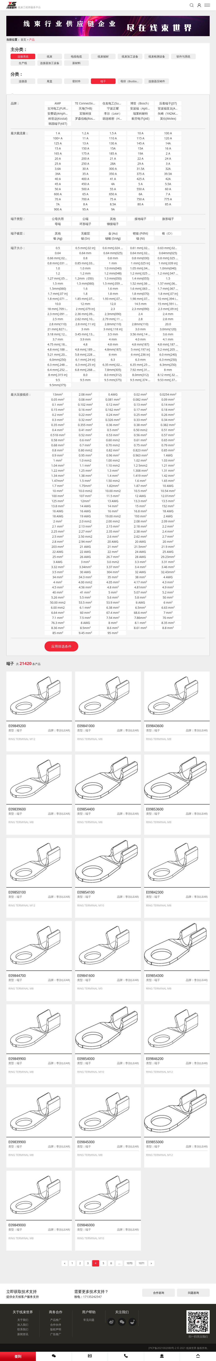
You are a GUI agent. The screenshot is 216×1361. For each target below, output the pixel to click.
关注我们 (122, 1312)
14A (168, 143)
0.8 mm (113, 258)
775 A (168, 199)
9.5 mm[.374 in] (141, 380)
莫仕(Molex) (168, 119)
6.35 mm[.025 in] (114, 365)
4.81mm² (140, 587)
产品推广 (55, 1320)
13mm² (58, 394)
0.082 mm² (140, 399)
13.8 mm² (57, 506)
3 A (168, 164)
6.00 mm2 (58, 608)
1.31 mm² (168, 471)
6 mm (113, 354)
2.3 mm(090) (140, 309)
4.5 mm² (57, 587)
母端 (58, 224)
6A (140, 194)
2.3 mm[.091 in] (58, 314)
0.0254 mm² (168, 394)
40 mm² (58, 592)
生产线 (23, 63)
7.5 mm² (85, 618)
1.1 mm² (85, 465)
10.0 (58, 304)
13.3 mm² (140, 501)
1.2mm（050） (85, 278)
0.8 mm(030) (140, 258)
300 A (113, 169)
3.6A (58, 169)
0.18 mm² (168, 410)
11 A (85, 138)
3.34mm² (85, 567)
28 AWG (140, 557)
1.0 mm (85, 268)
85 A (168, 204)
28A (113, 164)
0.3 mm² (57, 420)
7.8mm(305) (113, 370)
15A (113, 148)
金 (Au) (112, 233)
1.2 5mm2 (140, 465)
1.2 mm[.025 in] (141, 273)
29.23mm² (168, 557)
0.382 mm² (168, 425)
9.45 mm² (85, 633)
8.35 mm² (168, 623)
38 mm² (140, 577)
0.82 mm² (112, 450)
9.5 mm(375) (113, 380)
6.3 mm (140, 360)
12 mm (85, 304)
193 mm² (140, 516)
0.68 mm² (57, 445)
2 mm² (57, 521)
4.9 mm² (168, 587)
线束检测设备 (156, 56)
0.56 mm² (140, 435)
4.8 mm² (113, 587)
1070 (129, 1263)
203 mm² (58, 547)
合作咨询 (158, 1293)
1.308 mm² (140, 471)
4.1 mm (168, 339)
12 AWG (140, 496)
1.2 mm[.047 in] (168, 273)
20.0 (168, 324)
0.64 (58, 253)
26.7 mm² (112, 557)
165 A (58, 153)
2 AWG (168, 516)
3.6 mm (168, 334)
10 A (141, 133)
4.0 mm (140, 339)
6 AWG (140, 602)
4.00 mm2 (85, 582)
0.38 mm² (140, 425)
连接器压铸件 (156, 81)
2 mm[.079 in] (85, 309)
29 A (141, 164)
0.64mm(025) (168, 253)
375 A (140, 174)
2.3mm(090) (113, 314)
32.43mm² (168, 572)
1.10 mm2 (113, 465)
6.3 (113, 360)
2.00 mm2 (113, 521)
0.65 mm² (168, 440)
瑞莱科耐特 (140, 113)
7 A (168, 194)
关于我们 (22, 1320)
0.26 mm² (168, 415)
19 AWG (85, 516)
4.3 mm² (168, 582)
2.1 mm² (57, 526)
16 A (168, 148)
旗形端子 (168, 219)
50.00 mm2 (57, 602)
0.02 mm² (140, 394)
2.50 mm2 (85, 537)
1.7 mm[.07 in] (58, 294)
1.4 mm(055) (140, 278)
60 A (168, 189)
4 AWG (168, 577)
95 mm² (113, 633)
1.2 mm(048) (113, 273)
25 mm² (58, 557)
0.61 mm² (140, 440)
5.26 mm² (57, 597)
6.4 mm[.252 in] (58, 370)
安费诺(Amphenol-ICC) (59, 113)
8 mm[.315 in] (57, 375)
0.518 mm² (57, 435)
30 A (85, 169)
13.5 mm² (168, 501)
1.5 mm (58, 283)
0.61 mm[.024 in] (141, 248)
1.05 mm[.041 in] (141, 268)
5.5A (168, 184)
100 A (168, 133)
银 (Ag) (57, 238)
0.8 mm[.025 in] (168, 258)
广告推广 (55, 1334)
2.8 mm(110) (57, 324)
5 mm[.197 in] (140, 349)
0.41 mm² (85, 430)
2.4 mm (168, 314)
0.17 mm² (140, 410)
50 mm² (168, 597)
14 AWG (85, 506)
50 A (58, 189)
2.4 (140, 314)
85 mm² (58, 633)
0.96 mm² (112, 455)
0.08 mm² (85, 399)
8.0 (85, 375)
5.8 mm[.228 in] (86, 354)
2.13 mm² (85, 526)
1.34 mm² (57, 476)
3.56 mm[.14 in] (141, 334)
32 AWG (140, 572)
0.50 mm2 (140, 430)
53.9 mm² (112, 602)
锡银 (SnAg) (113, 238)
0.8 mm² (57, 450)
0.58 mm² (57, 440)
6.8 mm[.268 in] (86, 370)
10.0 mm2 (85, 491)
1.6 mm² (140, 481)
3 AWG (57, 562)
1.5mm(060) (58, 288)
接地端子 (140, 219)
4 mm (113, 339)
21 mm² (113, 547)
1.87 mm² (140, 486)
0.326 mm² (112, 420)
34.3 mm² (85, 577)
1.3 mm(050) (113, 278)
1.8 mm (113, 294)
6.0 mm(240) (168, 354)
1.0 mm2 (85, 460)
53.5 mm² (85, 602)
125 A (58, 143)
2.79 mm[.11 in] (113, 319)
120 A (168, 138)
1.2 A (85, 133)
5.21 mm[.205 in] (59, 354)
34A (58, 174)
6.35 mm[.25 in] (141, 365)
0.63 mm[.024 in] (169, 248)
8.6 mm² (113, 628)
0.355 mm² (85, 425)
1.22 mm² (57, 471)
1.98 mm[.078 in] (141, 299)
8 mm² (112, 623)
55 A (113, 189)
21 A (113, 158)
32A (168, 169)
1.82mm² (113, 486)
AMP (58, 103)
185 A (113, 153)
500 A (85, 189)
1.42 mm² (168, 476)
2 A (168, 153)
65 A (85, 194)
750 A (140, 199)
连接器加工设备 (49, 63)
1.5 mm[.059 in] (113, 283)
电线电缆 (76, 56)
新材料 (76, 63)
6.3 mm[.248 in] (58, 365)
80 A (141, 204)
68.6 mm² (140, 613)
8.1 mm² (140, 623)
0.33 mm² (140, 420)
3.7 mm (58, 339)
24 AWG (140, 552)
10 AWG (168, 486)
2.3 (113, 309)
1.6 (85, 288)
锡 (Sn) (85, 238)
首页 (23, 39)
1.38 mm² (85, 476)
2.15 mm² (112, 526)
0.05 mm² (57, 399)
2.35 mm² (112, 531)
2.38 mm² (140, 531)
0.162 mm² (112, 410)
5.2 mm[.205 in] (168, 349)
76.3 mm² (57, 623)
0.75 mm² (140, 445)
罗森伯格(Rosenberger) (87, 119)
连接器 (23, 81)
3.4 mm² (140, 567)
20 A (58, 158)
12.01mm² (168, 496)
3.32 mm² (57, 567)
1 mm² (57, 460)
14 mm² (113, 506)
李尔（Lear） (113, 113)
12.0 (113, 304)
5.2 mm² (168, 592)
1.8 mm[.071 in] (58, 299)
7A (58, 204)
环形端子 (85, 224)
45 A (58, 184)
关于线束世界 (23, 1312)
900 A (58, 209)
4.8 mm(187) (140, 344)
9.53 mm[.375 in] (169, 380)
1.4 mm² (113, 476)
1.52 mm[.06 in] (141, 283)
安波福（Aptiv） (141, 108)
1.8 (85, 294)
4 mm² (57, 582)
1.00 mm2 (113, 460)
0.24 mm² (112, 415)
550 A (140, 189)
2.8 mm (168, 319)
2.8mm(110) (113, 324)
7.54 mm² (112, 618)
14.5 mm (140, 304)
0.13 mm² (140, 405)
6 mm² (167, 602)
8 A (85, 204)
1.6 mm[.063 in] (141, 288)
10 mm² (58, 491)
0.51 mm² (168, 430)
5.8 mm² (140, 597)
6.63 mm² (168, 608)
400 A (85, 179)
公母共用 (58, 219)
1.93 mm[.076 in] (114, 299)
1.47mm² (58, 481)
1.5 (168, 278)
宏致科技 (85, 113)
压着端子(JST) (168, 103)
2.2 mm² (168, 526)
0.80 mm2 (85, 450)
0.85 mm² (168, 450)
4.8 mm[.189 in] (86, 349)
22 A (141, 158)
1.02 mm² (140, 460)
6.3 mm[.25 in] (85, 365)
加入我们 (22, 1325)
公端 (85, 219)
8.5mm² (85, 628)
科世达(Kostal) (57, 119)
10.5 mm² (140, 491)
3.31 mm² (168, 562)
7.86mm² (140, 618)
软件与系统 (183, 56)
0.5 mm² (113, 430)
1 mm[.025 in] (140, 263)
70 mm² (168, 618)
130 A (113, 143)
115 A (140, 138)
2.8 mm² (57, 542)
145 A (140, 143)
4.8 (85, 344)
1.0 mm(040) (113, 268)
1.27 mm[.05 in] (58, 278)
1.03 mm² (168, 460)
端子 (103, 81)
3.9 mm (85, 339)
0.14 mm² (168, 405)
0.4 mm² (57, 430)
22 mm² (113, 552)
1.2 (58, 273)
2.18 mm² (140, 526)
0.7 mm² (85, 445)
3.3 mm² (140, 562)
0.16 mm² (85, 410)
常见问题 (88, 1320)
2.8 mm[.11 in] (85, 324)
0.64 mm (85, 253)
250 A (85, 164)
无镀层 (85, 233)
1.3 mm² (113, 471)
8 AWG (85, 623)
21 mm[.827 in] (57, 329)
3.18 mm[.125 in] (59, 334)
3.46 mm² (168, 567)
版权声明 (55, 1329)
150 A (85, 148)
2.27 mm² (85, 531)
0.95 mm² (85, 455)
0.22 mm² (85, 415)
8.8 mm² (168, 628)
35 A (85, 174)
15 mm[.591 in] (168, 304)
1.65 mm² (168, 481)
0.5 (58, 248)
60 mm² (85, 613)
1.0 (58, 268)
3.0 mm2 (113, 562)
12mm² (85, 501)
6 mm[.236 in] (140, 354)
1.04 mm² (57, 465)
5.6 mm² (113, 597)
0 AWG (112, 394)
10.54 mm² (168, 491)
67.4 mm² (112, 613)
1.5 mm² (85, 481)
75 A (113, 199)
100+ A (58, 138)
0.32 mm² (85, 420)
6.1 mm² (85, 608)
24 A (168, 158)
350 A (113, 174)
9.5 (58, 380)
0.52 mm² (85, 435)
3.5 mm (113, 334)
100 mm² (58, 496)
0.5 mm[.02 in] (85, 248)
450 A (85, 184)
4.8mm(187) (113, 349)
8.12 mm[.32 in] (168, 375)
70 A (58, 199)
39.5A (168, 174)
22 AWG (57, 552)
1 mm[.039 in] (167, 263)
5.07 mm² (140, 592)
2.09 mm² (168, 521)
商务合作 (55, 1312)
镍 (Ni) (140, 238)
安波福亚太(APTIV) (169, 108)
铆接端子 (113, 224)
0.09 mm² (168, 399)
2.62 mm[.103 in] (86, 319)
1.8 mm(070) (140, 294)
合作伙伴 (55, 1325)
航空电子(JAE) (141, 119)
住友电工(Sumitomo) (114, 103)
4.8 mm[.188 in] (58, 349)
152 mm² (168, 506)
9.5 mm (85, 380)
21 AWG (85, 547)
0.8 (85, 258)
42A (168, 179)
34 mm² (58, 577)
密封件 (76, 81)
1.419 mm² (140, 476)
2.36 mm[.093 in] (86, 314)
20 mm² (168, 542)
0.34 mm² (168, 420)
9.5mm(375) (58, 385)
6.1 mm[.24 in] (85, 360)
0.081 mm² (112, 399)
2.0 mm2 (85, 521)
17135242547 (92, 1297)
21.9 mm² (168, 547)
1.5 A (112, 133)
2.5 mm (58, 319)
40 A (58, 179)
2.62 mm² (140, 537)
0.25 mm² (140, 415)
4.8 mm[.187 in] (168, 344)
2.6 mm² (113, 537)
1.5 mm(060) (85, 283)
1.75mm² (85, 486)
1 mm (113, 263)
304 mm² (113, 572)
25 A (58, 164)
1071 (141, 1263)
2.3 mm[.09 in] (168, 309)
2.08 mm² (85, 394)
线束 (49, 56)
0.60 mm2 (113, 440)
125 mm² (58, 501)
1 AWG (168, 455)
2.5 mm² (57, 537)
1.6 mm (113, 288)
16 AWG (57, 511)
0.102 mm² (85, 405)
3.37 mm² (112, 567)
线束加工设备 (130, 56)
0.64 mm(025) (113, 253)
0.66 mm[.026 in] (59, 258)
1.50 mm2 (113, 481)
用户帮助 (89, 1312)
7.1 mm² (57, 618)
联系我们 (22, 1329)
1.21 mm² (168, 465)
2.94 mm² (85, 542)
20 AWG (112, 542)
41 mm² (85, 592)
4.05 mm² (112, 582)
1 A (58, 133)
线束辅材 (103, 56)
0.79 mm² (168, 445)
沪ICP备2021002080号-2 (162, 1348)
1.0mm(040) (168, 268)
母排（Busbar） (130, 81)
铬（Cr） (168, 233)
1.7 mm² (57, 486)
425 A (140, 179)
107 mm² (85, 496)
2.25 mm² (57, 531)
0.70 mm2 (113, 445)
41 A (113, 179)
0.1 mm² (57, 405)
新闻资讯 (22, 1334)
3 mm (85, 329)
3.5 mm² (57, 572)
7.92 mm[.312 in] (141, 370)
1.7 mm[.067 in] (168, 288)
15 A (58, 148)
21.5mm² (140, 547)
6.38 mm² (112, 608)
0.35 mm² (57, 425)
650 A (113, 194)
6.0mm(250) (58, 360)
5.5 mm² (85, 597)
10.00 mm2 (113, 491)
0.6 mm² (85, 440)
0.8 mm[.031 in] (58, 263)
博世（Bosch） (140, 103)
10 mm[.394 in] (168, 299)
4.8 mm (113, 344)
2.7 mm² (168, 537)
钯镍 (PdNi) (140, 233)
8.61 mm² (140, 628)
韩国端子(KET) (58, 124)
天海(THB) (85, 108)
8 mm (168, 370)
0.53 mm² (112, 435)
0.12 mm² (112, 405)
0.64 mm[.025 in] (141, 253)
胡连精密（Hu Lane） (114, 119)
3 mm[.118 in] (112, 329)
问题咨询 (193, 1293)
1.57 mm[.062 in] (169, 283)
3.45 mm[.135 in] (86, 334)
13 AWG (112, 501)
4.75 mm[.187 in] (59, 344)
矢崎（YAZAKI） (168, 113)
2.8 (140, 319)
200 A (85, 158)
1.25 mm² (85, 471)
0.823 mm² (140, 450)
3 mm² (85, 562)
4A (113, 184)
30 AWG (85, 572)
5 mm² (112, 592)
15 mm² (140, 506)
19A (140, 153)
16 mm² (113, 511)
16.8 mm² (140, 511)
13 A (85, 143)
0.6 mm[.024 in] (113, 248)
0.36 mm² (112, 425)
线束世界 (191, 1348)
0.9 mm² (57, 455)
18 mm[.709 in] (57, 309)
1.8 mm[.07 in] (168, 294)
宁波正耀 (113, 108)
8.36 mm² (57, 628)
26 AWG (85, 557)
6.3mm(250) (168, 365)
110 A (113, 138)
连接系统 (23, 56)
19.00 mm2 (113, 516)
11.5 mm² (112, 496)
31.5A (140, 169)
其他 (113, 219)
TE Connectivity (85, 103)
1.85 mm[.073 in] (86, 299)
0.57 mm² (168, 435)
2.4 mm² (168, 531)
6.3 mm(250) (168, 360)
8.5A (113, 204)
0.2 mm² (57, 415)
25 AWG (168, 552)
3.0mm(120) (168, 329)
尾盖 (49, 81)
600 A (58, 194)
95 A (85, 209)
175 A (85, 153)
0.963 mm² (140, 455)
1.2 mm (85, 273)
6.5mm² (140, 608)
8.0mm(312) (140, 375)
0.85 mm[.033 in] (86, 263)
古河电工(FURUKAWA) (59, 108)
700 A (85, 199)
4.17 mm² (140, 582)
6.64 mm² (57, 613)
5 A (140, 184)
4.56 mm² (85, 587)
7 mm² (167, 613)
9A (113, 209)
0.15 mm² (57, 410)
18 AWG (168, 511)
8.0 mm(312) (113, 375)
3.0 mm (140, 329)
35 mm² (113, 577)
